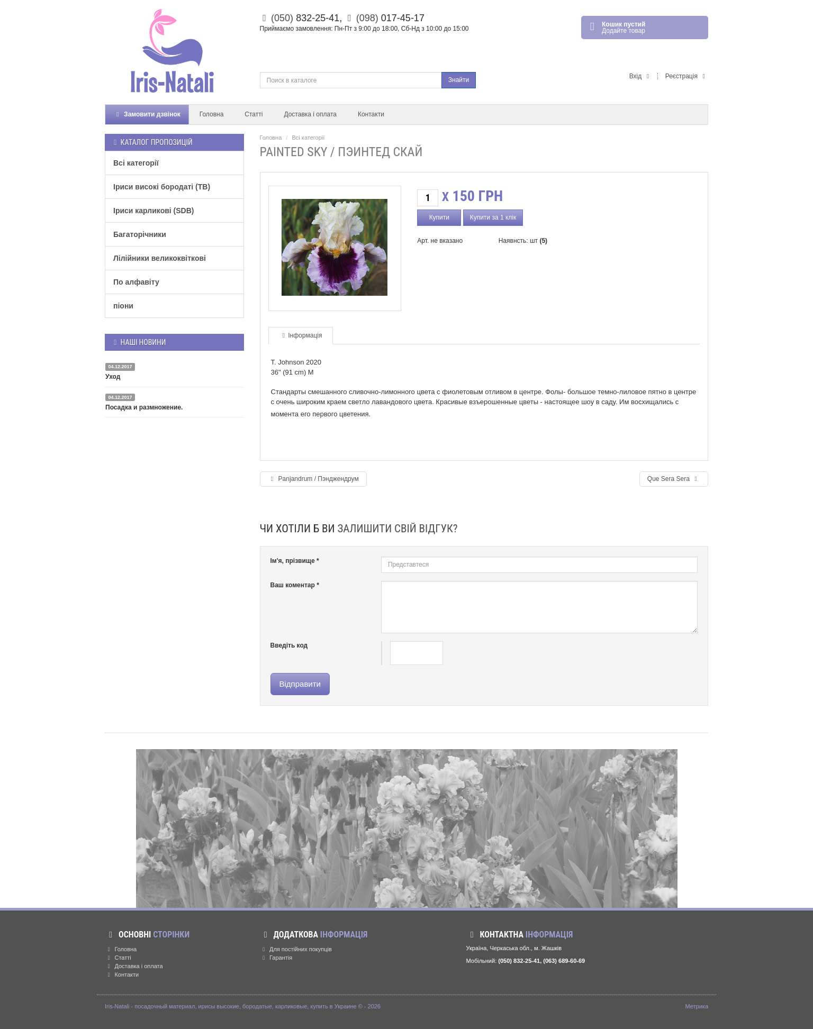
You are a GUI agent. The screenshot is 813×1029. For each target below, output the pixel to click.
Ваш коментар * (294, 585)
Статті (254, 114)
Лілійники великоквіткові (159, 258)
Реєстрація (686, 76)
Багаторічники (139, 234)
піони (123, 306)
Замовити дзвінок (146, 114)
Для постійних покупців (296, 949)
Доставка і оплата (310, 114)
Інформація (300, 335)
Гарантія (276, 957)
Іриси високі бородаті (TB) (161, 187)
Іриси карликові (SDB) (153, 210)
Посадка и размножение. (144, 407)
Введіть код (289, 645)
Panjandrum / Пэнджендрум (313, 478)
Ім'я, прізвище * (294, 560)
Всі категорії (136, 163)
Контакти (371, 114)
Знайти (458, 80)
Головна (212, 114)
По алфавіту (136, 282)
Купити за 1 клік (493, 217)
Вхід (641, 76)
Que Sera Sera (673, 478)
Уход (112, 376)
